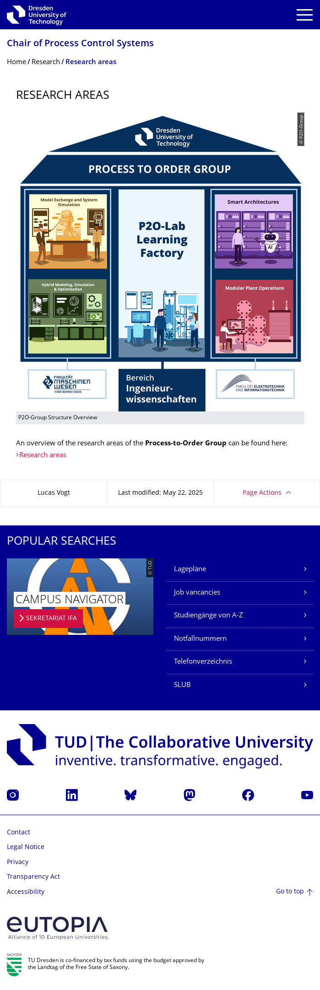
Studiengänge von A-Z (208, 615)
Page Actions (262, 493)
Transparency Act (33, 877)
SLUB (182, 685)
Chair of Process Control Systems (80, 44)
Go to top (290, 892)
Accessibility (25, 892)
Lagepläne (190, 569)
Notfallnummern (200, 639)
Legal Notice (25, 847)
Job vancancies (197, 593)
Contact (18, 833)
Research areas (42, 455)
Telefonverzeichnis (203, 662)
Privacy (17, 863)
